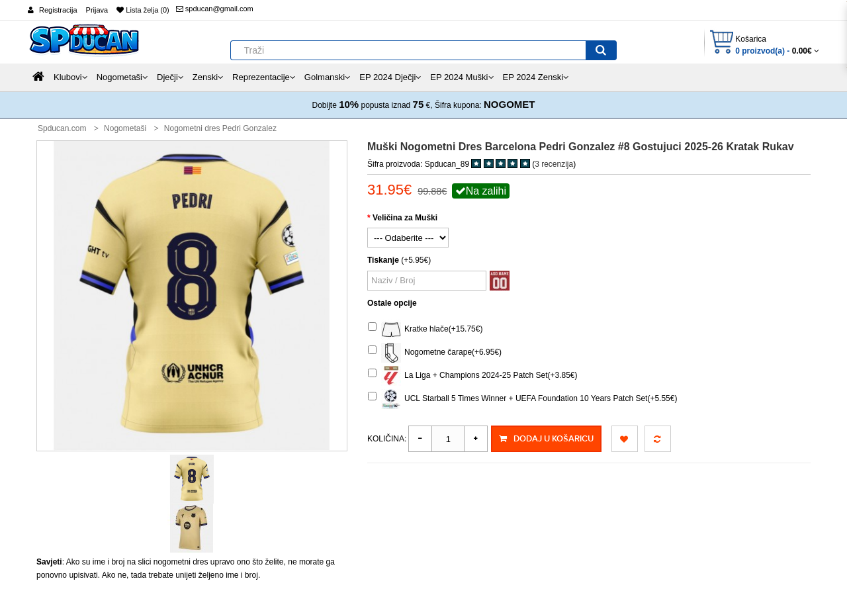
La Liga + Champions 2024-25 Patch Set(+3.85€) (473, 376)
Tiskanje (383, 260)
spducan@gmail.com (214, 9)
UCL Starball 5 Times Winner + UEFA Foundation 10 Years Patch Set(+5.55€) (522, 399)
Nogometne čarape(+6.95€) (435, 353)
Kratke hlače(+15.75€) (425, 330)
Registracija (58, 10)
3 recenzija (554, 164)
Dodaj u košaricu (546, 438)
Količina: (386, 438)
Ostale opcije (392, 303)
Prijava (97, 10)
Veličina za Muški (405, 217)
